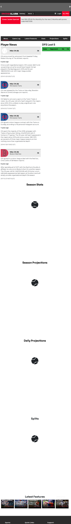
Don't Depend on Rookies (20, 503)
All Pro (66, 13)
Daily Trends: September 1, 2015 (48, 502)
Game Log (16, 38)
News (6, 38)
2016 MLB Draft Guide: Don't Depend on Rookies (34, 501)
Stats (43, 38)
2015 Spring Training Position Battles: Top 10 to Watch (62, 500)
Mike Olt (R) (14, 51)
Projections (54, 38)
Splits (65, 38)
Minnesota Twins (16, 86)
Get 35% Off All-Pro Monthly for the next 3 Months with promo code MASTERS (44, 20)
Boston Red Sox (15, 154)
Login (59, 13)
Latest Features (31, 38)
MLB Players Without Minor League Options (7, 501)
